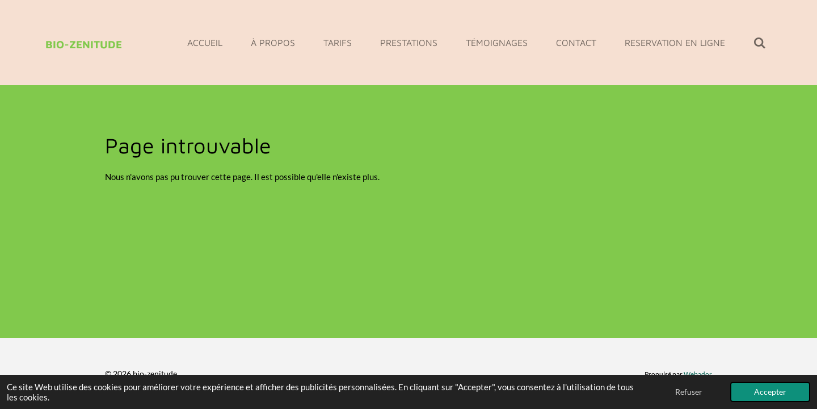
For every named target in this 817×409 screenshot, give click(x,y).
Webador (698, 374)
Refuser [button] (688, 392)
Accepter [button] (770, 392)
